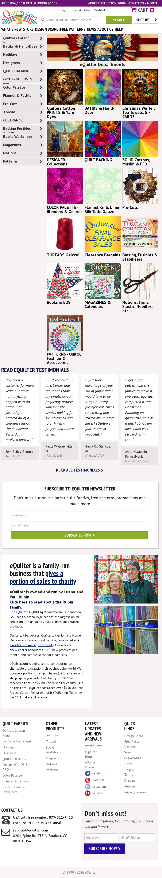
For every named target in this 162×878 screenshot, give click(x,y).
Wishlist (99, 10)
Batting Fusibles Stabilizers (22, 129)
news (91, 29)
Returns (129, 786)
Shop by (146, 19)
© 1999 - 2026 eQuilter (80, 872)
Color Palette (22, 87)
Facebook (95, 773)
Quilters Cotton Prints (22, 39)
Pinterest (95, 780)
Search (119, 19)
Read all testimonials (80, 470)
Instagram (95, 786)
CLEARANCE (22, 120)
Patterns (22, 161)
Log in (64, 10)
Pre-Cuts (22, 104)
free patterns (72, 29)
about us (105, 29)
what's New (11, 29)
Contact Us (12, 810)
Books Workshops (22, 136)
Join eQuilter (81, 10)
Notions (22, 153)
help (119, 29)
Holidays (22, 54)
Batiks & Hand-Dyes (22, 46)
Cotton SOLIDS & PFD (22, 80)
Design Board (133, 736)
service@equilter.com (30, 830)
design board (47, 29)
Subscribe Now (80, 535)
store (28, 29)
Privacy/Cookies (135, 792)
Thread (22, 112)
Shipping (130, 780)
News (128, 764)
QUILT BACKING (22, 71)
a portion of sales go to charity (32, 645)
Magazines (22, 145)
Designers (22, 62)
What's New (93, 746)
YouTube (94, 793)
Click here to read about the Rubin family (41, 604)
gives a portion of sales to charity (43, 577)
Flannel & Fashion (22, 95)
